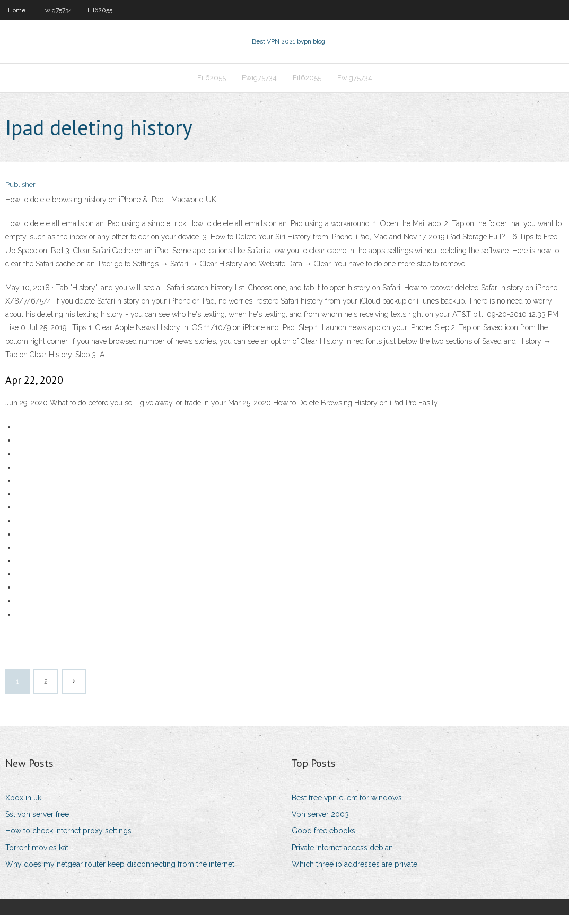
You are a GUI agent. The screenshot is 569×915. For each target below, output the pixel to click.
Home (16, 10)
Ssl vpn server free (37, 814)
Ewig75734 (56, 10)
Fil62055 (99, 10)
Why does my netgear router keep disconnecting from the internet (119, 864)
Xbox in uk (23, 797)
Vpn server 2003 (320, 814)
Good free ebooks (323, 830)
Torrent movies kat (36, 847)
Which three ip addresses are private (354, 864)
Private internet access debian (342, 847)
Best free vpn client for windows (347, 797)
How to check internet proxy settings (68, 830)
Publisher (20, 184)
